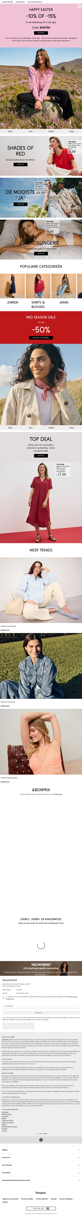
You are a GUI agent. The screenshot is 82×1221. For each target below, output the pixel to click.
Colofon (5, 1202)
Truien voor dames (7, 1120)
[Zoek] (79, 6)
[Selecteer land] (41, 1208)
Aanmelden (41, 1013)
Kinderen (51, 131)
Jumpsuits (5, 1116)
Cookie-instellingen (66, 1199)
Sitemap (53, 1199)
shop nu (20, 204)
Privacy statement (42, 1199)
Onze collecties (41, 1165)
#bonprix (41, 790)
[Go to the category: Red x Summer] (41, 156)
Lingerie (4, 1131)
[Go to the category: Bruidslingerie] (41, 240)
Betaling (41, 1150)
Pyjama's (4, 1129)
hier (29, 1020)
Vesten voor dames (8, 1123)
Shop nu (20, 164)
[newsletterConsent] (41, 998)
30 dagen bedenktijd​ (7, 2)
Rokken (4, 1118)
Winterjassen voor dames (9, 1127)
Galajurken (5, 1112)
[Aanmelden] (41, 1013)
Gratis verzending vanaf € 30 (35, 2)
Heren (31, 131)
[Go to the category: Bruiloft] (41, 198)
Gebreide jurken (7, 1114)
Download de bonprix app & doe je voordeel (41, 1180)
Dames (10, 131)
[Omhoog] (41, 1140)
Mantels (4, 1125)
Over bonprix (41, 1173)
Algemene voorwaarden (10, 1199)
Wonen (72, 131)
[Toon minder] (41, 1134)
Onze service (41, 1157)
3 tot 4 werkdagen (20, 2)
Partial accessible (27, 1199)
